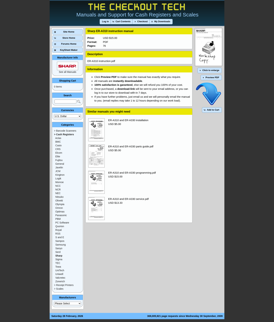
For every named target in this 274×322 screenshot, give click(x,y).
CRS (58, 149)
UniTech (59, 270)
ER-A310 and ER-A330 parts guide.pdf (130, 146)
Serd (58, 252)
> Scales (58, 288)
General (59, 163)
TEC (57, 263)
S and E (59, 237)
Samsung (60, 244)
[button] (105, 21)
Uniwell (59, 274)
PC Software (62, 222)
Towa (58, 266)
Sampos (59, 241)
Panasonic (61, 215)
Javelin (59, 167)
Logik (58, 178)
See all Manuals (67, 72)
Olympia (59, 204)
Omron (59, 207)
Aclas (58, 138)
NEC (58, 193)
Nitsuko (59, 196)
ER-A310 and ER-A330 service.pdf (128, 198)
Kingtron (59, 174)
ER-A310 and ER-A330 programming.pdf (132, 172)
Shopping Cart (67, 80)
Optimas (59, 211)
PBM (58, 219)
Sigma (58, 259)
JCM (57, 171)
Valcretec (60, 277)
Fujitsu (59, 160)
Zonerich (60, 281)
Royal (58, 230)
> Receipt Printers (64, 285)
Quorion (59, 226)
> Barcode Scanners (65, 130)
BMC (58, 141)
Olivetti (59, 200)
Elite (57, 156)
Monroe (59, 182)
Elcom (58, 152)
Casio (58, 145)
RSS (57, 233)
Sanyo (58, 248)
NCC (58, 185)
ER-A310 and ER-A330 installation (128, 120)
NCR (58, 189)
